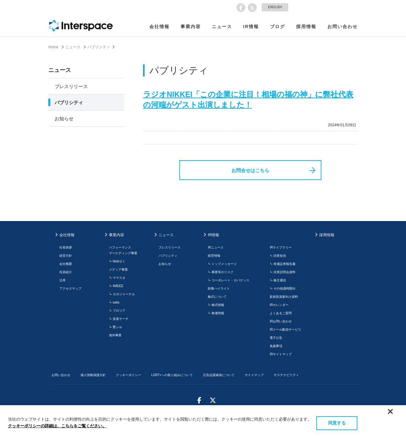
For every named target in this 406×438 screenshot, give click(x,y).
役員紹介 (65, 272)
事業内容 (191, 26)
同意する (337, 422)
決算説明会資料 (284, 272)
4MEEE (118, 286)
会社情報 (159, 26)
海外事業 (115, 335)
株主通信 (279, 280)
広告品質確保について (219, 375)
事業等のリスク (223, 272)
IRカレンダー (279, 305)
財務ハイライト (219, 288)
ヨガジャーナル (124, 294)
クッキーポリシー (128, 375)
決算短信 (279, 255)
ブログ (277, 26)
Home (53, 47)
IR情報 (251, 26)
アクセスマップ (70, 288)
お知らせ (64, 118)
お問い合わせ (342, 26)
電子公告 (276, 337)
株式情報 (218, 305)
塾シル (117, 327)
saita (116, 302)
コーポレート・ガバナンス (230, 280)
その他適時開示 (284, 288)
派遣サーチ (120, 319)
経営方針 (65, 255)
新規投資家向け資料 (284, 296)
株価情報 (218, 313)
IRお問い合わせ (281, 321)
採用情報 (306, 26)
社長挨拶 (65, 247)
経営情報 (214, 255)
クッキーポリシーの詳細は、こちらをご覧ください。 (57, 425)
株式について (217, 296)
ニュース (222, 26)
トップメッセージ (224, 264)
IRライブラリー (281, 247)
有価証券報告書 (284, 264)
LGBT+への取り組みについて (172, 375)
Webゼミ (119, 261)
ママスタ (119, 277)
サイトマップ (254, 375)
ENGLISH (275, 7)
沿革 (62, 280)
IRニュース (216, 247)
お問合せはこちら (250, 170)
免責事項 (276, 346)
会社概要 (65, 264)
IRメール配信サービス (285, 329)
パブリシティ (98, 47)
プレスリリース (71, 86)
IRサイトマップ (281, 354)
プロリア (119, 310)
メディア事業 (118, 269)
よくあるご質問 (281, 313)
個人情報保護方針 (93, 375)
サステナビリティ (286, 375)
